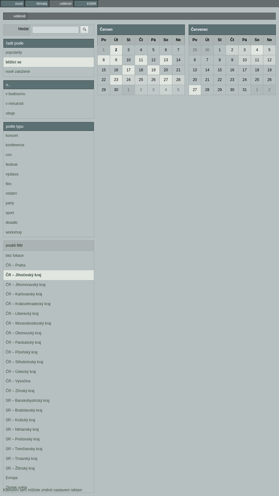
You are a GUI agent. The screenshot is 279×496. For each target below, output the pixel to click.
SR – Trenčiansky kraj (24, 449)
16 (116, 70)
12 (153, 60)
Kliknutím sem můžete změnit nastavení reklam (42, 490)
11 (141, 60)
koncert (12, 135)
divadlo (12, 222)
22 (104, 80)
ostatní (11, 193)
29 (104, 90)
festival (11, 164)
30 (116, 90)
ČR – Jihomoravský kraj (26, 285)
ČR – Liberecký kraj (22, 313)
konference (15, 145)
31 (245, 90)
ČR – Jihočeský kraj (23, 275)
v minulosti (15, 103)
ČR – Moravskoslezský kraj (28, 323)
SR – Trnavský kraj (21, 458)
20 (166, 70)
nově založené (18, 71)
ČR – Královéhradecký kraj (28, 304)
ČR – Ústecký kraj (21, 371)
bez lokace (15, 255)
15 (104, 70)
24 (128, 80)
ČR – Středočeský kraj (24, 362)
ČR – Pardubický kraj (23, 342)
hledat (23, 29)
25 (141, 80)
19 (153, 70)
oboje (10, 113)
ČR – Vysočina (18, 381)
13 (166, 60)
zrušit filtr (14, 245)
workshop (14, 232)
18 (141, 70)
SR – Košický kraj (20, 420)
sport (10, 213)
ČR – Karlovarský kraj (24, 294)
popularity (14, 52)
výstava (12, 174)
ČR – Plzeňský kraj (21, 352)
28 (178, 80)
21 (178, 70)
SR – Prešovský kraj (23, 439)
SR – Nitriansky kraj (22, 429)
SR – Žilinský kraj (20, 468)
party (10, 203)
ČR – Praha (15, 265)
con (9, 155)
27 (166, 80)
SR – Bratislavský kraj (24, 410)
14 (178, 60)
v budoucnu (15, 94)
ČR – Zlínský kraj (20, 391)
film (9, 184)
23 (116, 80)
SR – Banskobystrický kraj (27, 400)
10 (128, 60)
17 (128, 70)
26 (153, 80)
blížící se (13, 62)
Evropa (12, 478)
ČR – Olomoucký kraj (23, 333)
